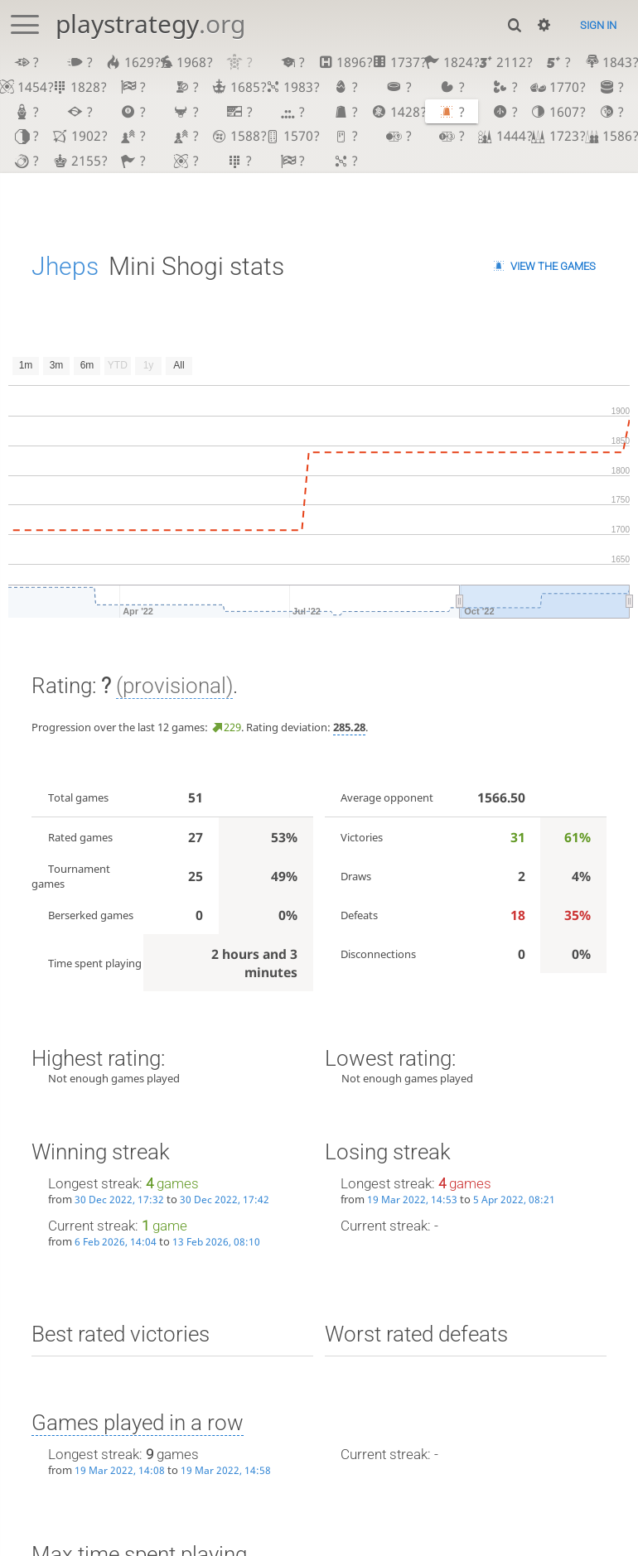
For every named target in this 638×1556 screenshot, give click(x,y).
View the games (553, 266)
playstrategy (150, 24)
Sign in (598, 25)
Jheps (65, 266)
